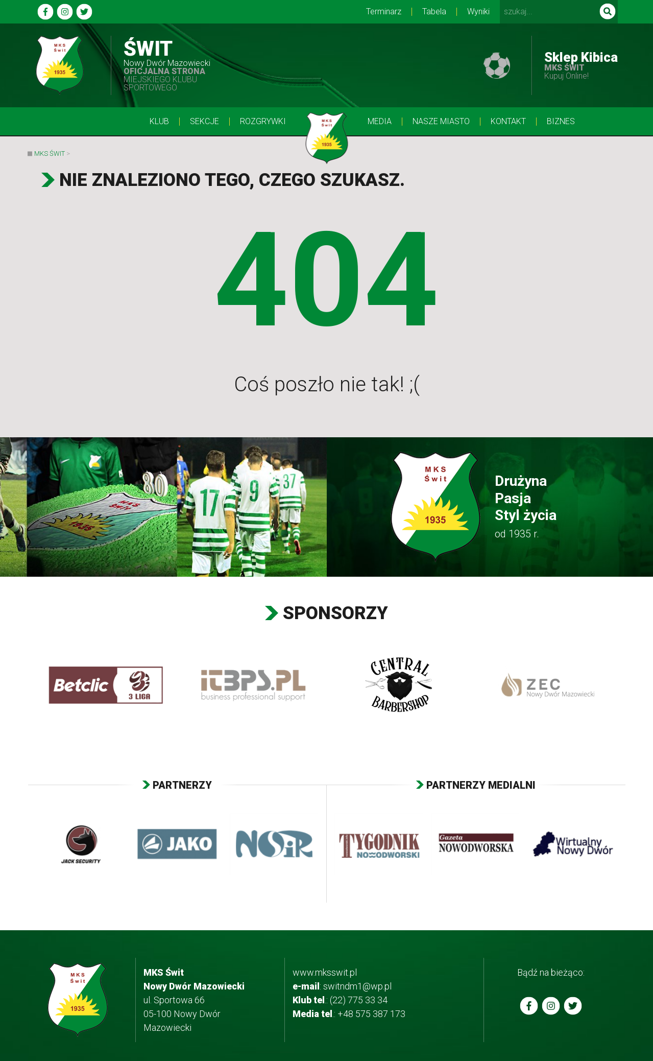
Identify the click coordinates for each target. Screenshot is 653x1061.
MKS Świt (49, 153)
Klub (159, 121)
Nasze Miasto (441, 121)
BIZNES (561, 121)
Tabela (434, 12)
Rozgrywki (263, 121)
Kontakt (508, 121)
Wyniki (478, 12)
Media (380, 121)
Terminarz (383, 12)
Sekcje (204, 121)
